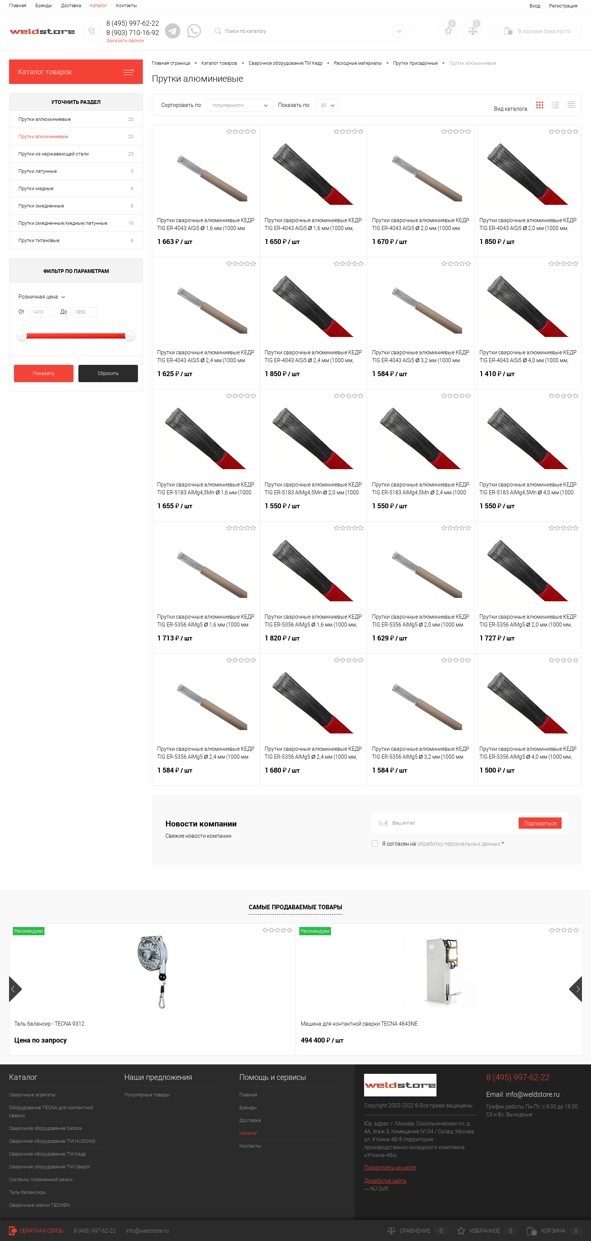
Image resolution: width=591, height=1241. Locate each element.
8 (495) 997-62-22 (95, 1231)
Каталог (98, 5)
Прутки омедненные (41, 206)
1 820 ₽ (313, 642)
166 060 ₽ (494, 1040)
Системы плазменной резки (40, 1179)
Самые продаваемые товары (295, 907)
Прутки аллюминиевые (44, 119)
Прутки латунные (37, 171)
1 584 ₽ (420, 378)
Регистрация (563, 6)
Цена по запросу (40, 1040)
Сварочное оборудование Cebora (45, 1128)
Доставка (71, 5)
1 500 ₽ (528, 775)
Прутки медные (36, 188)
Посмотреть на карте (390, 1168)
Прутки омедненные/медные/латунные (62, 223)
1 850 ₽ (528, 246)
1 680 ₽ (313, 775)
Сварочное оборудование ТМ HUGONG (52, 1141)
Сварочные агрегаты (32, 1095)
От (21, 312)
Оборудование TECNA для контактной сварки (51, 1111)
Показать (43, 373)
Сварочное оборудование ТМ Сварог (49, 1166)
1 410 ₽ (528, 378)
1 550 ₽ (313, 510)
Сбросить (108, 373)
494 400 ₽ (150, 1040)
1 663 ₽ (205, 246)
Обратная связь (36, 1231)
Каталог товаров (76, 71)
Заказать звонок (125, 40)
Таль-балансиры (27, 1192)
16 (130, 223)
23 (130, 154)
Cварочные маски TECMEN (39, 1205)
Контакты (126, 5)
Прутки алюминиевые (43, 136)
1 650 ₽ (313, 246)
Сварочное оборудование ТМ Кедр (47, 1154)
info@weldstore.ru (533, 1094)
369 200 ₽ (264, 1040)
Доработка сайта (385, 1181)
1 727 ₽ (528, 642)
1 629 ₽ (420, 642)
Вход (535, 6)
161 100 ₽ (379, 1040)
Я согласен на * (443, 844)
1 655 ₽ (205, 510)
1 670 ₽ (420, 246)
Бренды (43, 5)
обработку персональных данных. (459, 844)
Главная (17, 5)
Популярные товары (147, 1095)
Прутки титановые (39, 240)
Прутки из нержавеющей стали (53, 154)
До (63, 312)
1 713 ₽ (205, 642)
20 (130, 119)
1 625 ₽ (205, 378)
